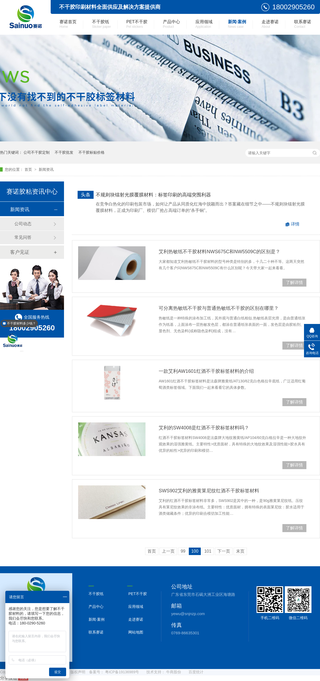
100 (194, 551)
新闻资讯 (46, 169)
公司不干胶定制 (36, 152)
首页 (29, 169)
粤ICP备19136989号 (122, 672)
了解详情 (294, 282)
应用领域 (204, 24)
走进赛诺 (270, 24)
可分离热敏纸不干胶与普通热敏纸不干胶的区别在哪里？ (219, 308)
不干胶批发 (64, 152)
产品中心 (171, 24)
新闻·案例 (237, 24)
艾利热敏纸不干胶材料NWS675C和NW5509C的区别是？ (219, 251)
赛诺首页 (68, 24)
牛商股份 (173, 672)
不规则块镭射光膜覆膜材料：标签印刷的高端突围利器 (153, 194)
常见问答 (22, 237)
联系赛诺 (302, 24)
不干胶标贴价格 (91, 152)
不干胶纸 (101, 24)
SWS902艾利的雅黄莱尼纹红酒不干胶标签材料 (209, 490)
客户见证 (19, 252)
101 (207, 551)
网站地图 (135, 632)
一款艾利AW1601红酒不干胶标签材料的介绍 (206, 371)
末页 (240, 551)
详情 (295, 224)
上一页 (168, 551)
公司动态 (22, 223)
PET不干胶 (136, 24)
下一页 (223, 551)
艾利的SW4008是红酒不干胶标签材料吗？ (204, 427)
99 (183, 551)
